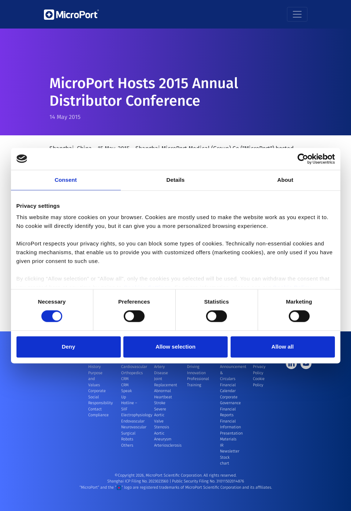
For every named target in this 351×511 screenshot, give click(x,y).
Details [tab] (176, 180)
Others (127, 445)
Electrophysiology (136, 415)
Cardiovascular (134, 366)
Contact (95, 409)
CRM (124, 378)
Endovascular (133, 421)
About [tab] (285, 180)
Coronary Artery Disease (162, 366)
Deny (68, 346)
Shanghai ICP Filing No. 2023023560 (138, 481)
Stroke (159, 403)
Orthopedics (132, 373)
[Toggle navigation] (297, 14)
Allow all (283, 346)
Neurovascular (133, 427)
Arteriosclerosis (168, 445)
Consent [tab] (66, 180)
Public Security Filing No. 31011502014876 (208, 481)
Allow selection (175, 346)
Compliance (98, 415)
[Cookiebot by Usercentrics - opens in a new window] (303, 158)
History (94, 366)
